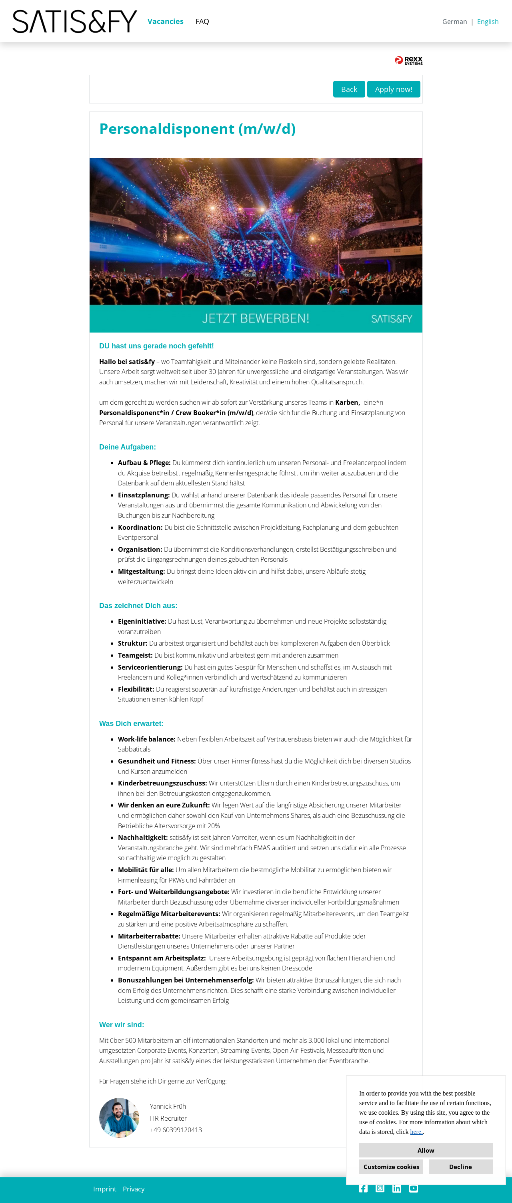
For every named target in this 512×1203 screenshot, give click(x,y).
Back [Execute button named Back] (349, 89)
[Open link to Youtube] (413, 1188)
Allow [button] (426, 1150)
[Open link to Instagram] (380, 1188)
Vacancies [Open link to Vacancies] (166, 21)
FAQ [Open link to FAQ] (202, 21)
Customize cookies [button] (391, 1167)
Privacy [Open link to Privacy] (134, 1188)
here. (416, 1131)
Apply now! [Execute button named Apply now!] (393, 89)
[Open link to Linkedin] (396, 1188)
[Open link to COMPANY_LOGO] (75, 21)
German (454, 21)
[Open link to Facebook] (363, 1188)
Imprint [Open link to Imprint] (104, 1188)
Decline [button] (460, 1167)
